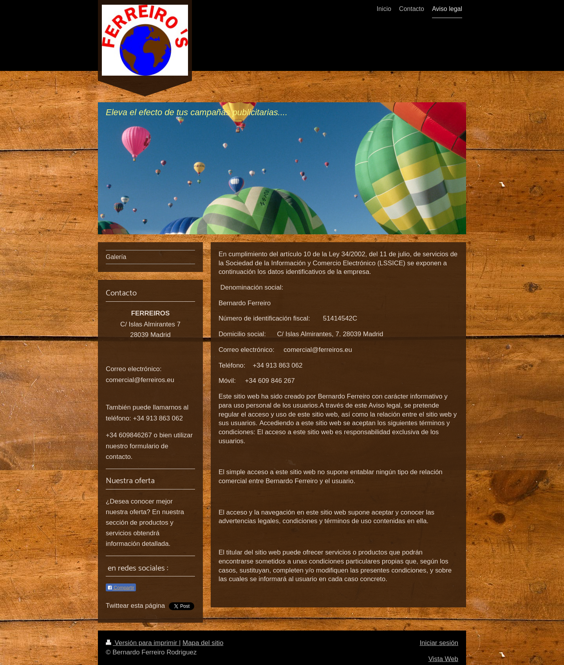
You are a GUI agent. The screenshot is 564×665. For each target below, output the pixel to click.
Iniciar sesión (438, 643)
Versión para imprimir (142, 643)
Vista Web (443, 659)
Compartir (120, 588)
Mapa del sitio (203, 643)
